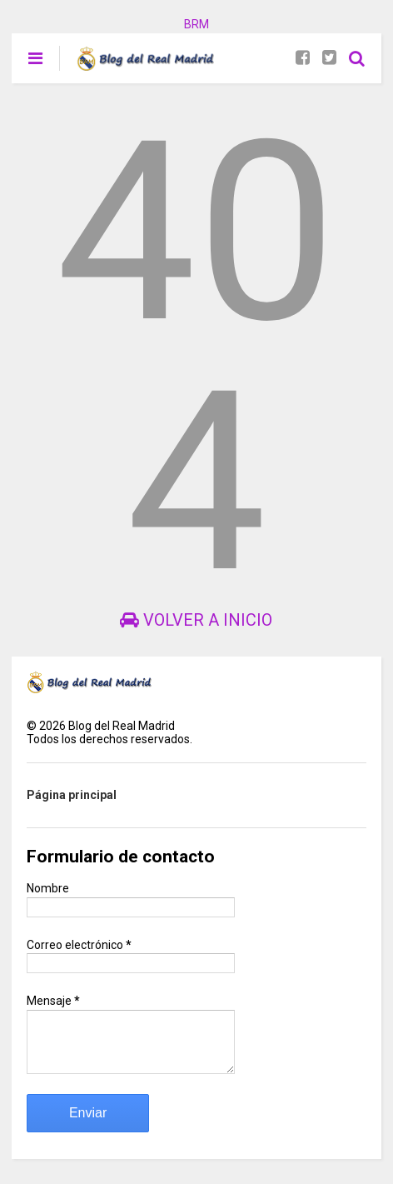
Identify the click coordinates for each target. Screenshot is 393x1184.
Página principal (72, 795)
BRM (196, 24)
